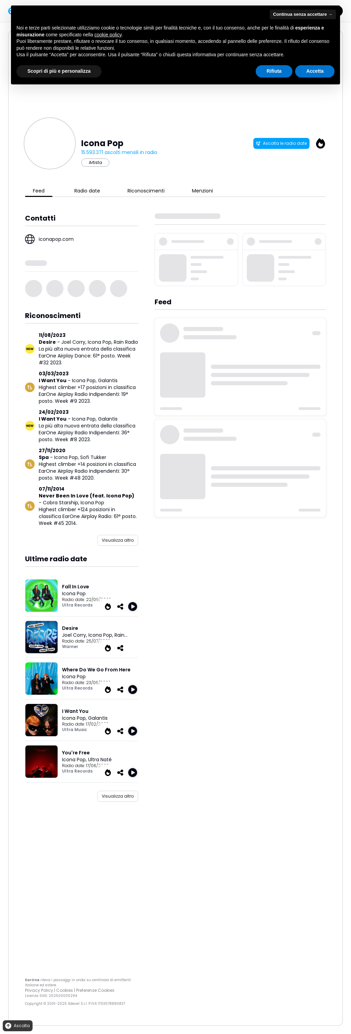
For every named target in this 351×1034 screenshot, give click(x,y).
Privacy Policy (39, 990)
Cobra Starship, (62, 502)
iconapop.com (56, 239)
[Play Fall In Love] (132, 606)
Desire (47, 342)
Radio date (87, 190)
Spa (44, 457)
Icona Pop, (101, 342)
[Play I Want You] (132, 731)
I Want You (52, 380)
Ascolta (17, 1026)
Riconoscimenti (146, 190)
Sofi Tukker (93, 457)
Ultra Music (74, 729)
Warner (70, 646)
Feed (39, 190)
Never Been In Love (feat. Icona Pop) (86, 495)
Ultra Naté (100, 759)
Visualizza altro (118, 540)
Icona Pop (92, 502)
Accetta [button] (315, 71)
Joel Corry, (74, 342)
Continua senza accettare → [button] (302, 14)
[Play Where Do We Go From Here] (132, 689)
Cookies (64, 990)
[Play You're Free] (132, 772)
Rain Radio (126, 342)
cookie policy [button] (107, 34)
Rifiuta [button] (274, 71)
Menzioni (202, 190)
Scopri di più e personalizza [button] (58, 71)
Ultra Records (77, 605)
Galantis (108, 380)
